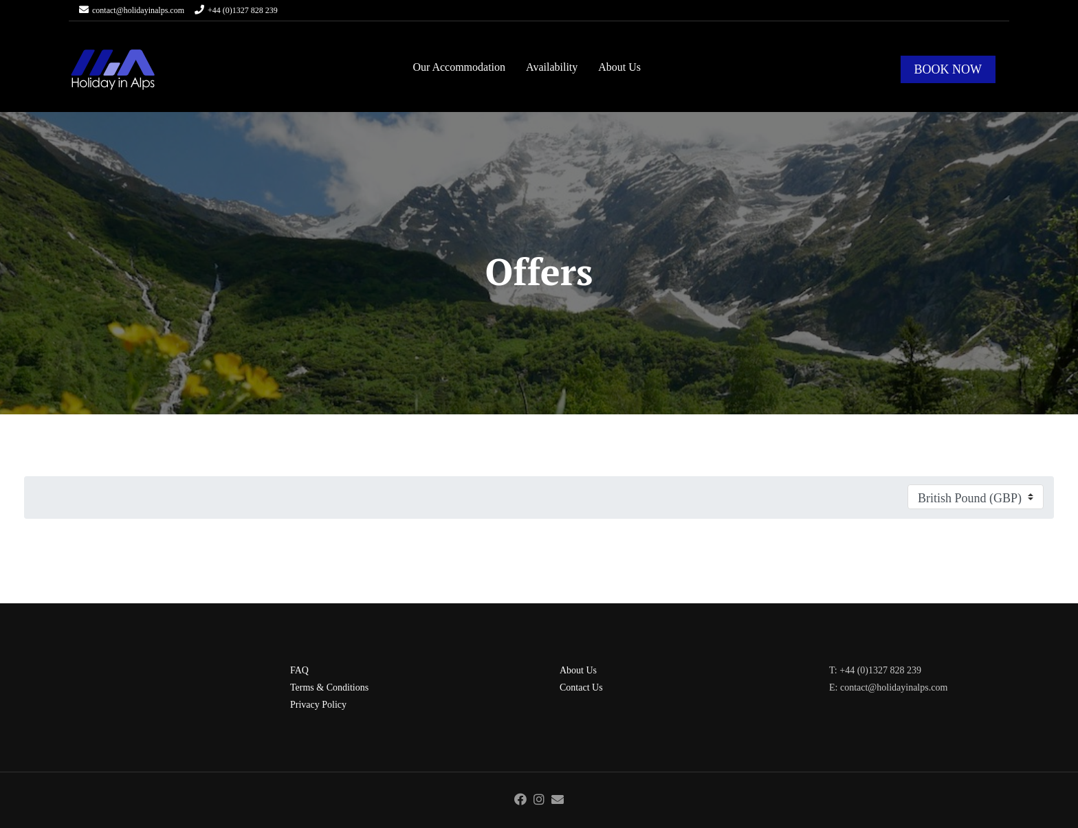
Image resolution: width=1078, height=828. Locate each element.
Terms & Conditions (329, 687)
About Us (619, 67)
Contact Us (581, 687)
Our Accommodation (458, 67)
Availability (552, 67)
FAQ (299, 670)
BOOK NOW (948, 69)
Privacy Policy (318, 705)
